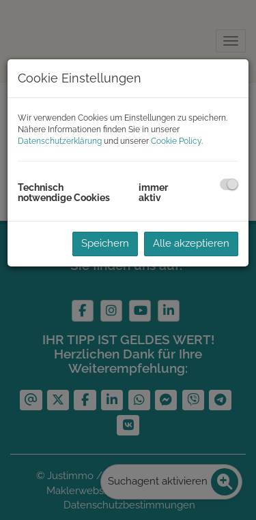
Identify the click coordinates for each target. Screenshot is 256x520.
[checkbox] (229, 184)
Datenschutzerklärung (60, 141)
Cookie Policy (176, 141)
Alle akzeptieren (191, 243)
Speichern (105, 243)
